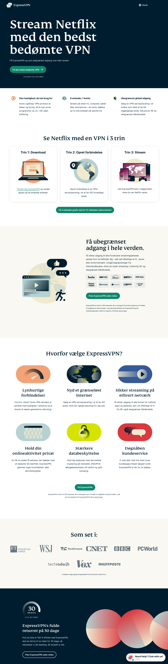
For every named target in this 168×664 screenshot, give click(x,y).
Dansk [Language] (140, 5)
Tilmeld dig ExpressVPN (28, 192)
